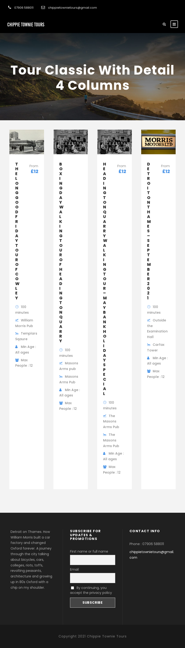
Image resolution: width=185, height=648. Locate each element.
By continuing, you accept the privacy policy (91, 590)
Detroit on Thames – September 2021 (149, 231)
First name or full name (89, 551)
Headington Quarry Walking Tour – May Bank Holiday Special (105, 278)
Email (74, 569)
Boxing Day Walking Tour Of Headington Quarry (61, 252)
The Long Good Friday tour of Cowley (17, 231)
